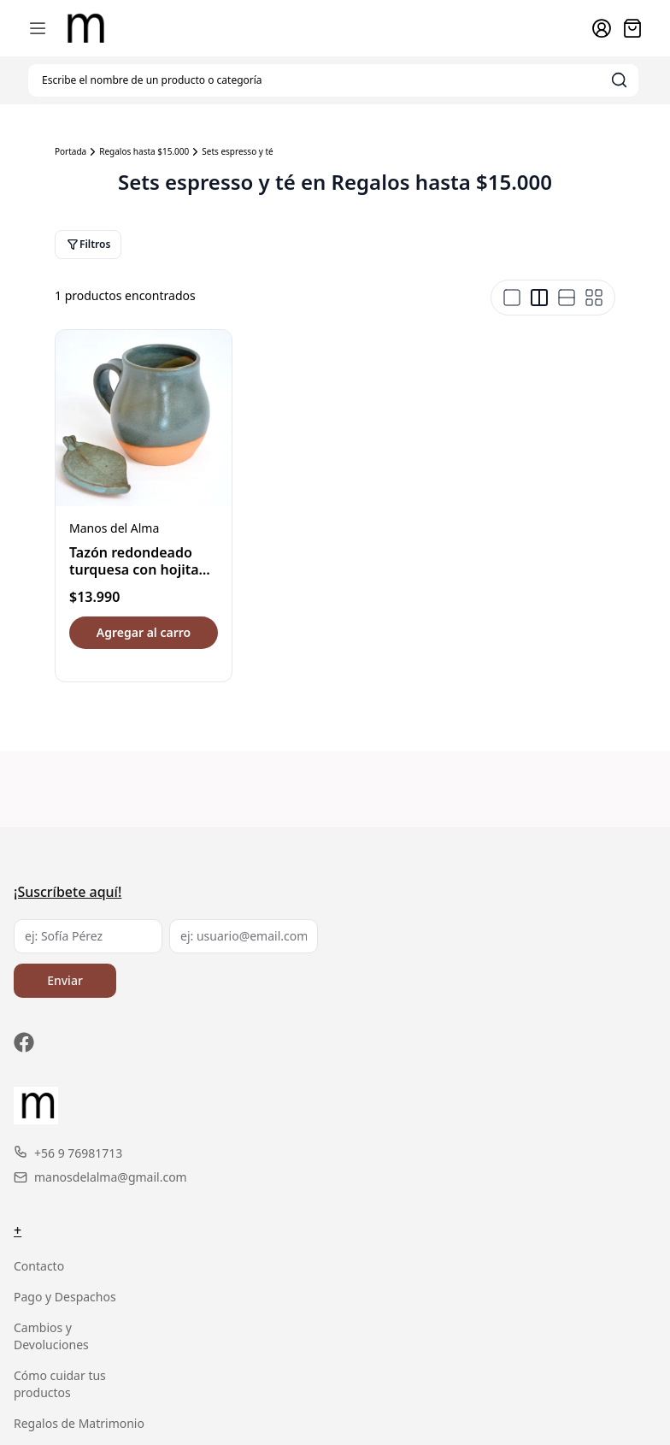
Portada (70, 151)
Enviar (65, 980)
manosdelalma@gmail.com (100, 1177)
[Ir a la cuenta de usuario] (601, 28)
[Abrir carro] (632, 28)
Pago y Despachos (65, 1297)
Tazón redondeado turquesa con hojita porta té (134, 569)
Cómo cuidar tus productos (60, 1384)
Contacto (39, 1266)
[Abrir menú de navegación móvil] (37, 28)
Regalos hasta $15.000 (144, 151)
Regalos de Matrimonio (79, 1423)
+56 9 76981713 (68, 1153)
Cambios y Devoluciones (51, 1336)
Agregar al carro (144, 632)
